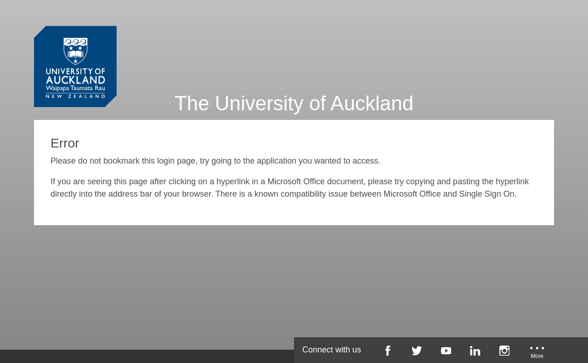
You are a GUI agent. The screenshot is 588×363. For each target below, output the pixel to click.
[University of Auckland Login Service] (75, 49)
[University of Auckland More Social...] (537, 354)
